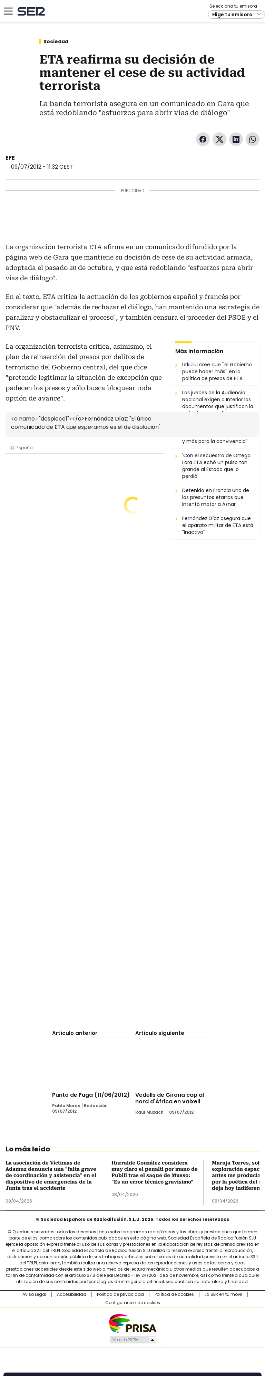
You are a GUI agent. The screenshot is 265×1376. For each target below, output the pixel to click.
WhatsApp (252, 139)
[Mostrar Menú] (8, 11)
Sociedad (55, 41)
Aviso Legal (34, 1294)
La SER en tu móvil (223, 1294)
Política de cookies (174, 1294)
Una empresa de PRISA (132, 1323)
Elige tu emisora (232, 14)
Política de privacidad (120, 1294)
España (25, 448)
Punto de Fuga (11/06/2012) (91, 1095)
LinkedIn (236, 139)
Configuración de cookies (132, 1303)
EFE (10, 158)
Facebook (203, 139)
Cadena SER (31, 11)
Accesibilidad (71, 1294)
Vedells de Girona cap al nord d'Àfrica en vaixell (169, 1098)
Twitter (219, 139)
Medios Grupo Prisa (132, 1340)
